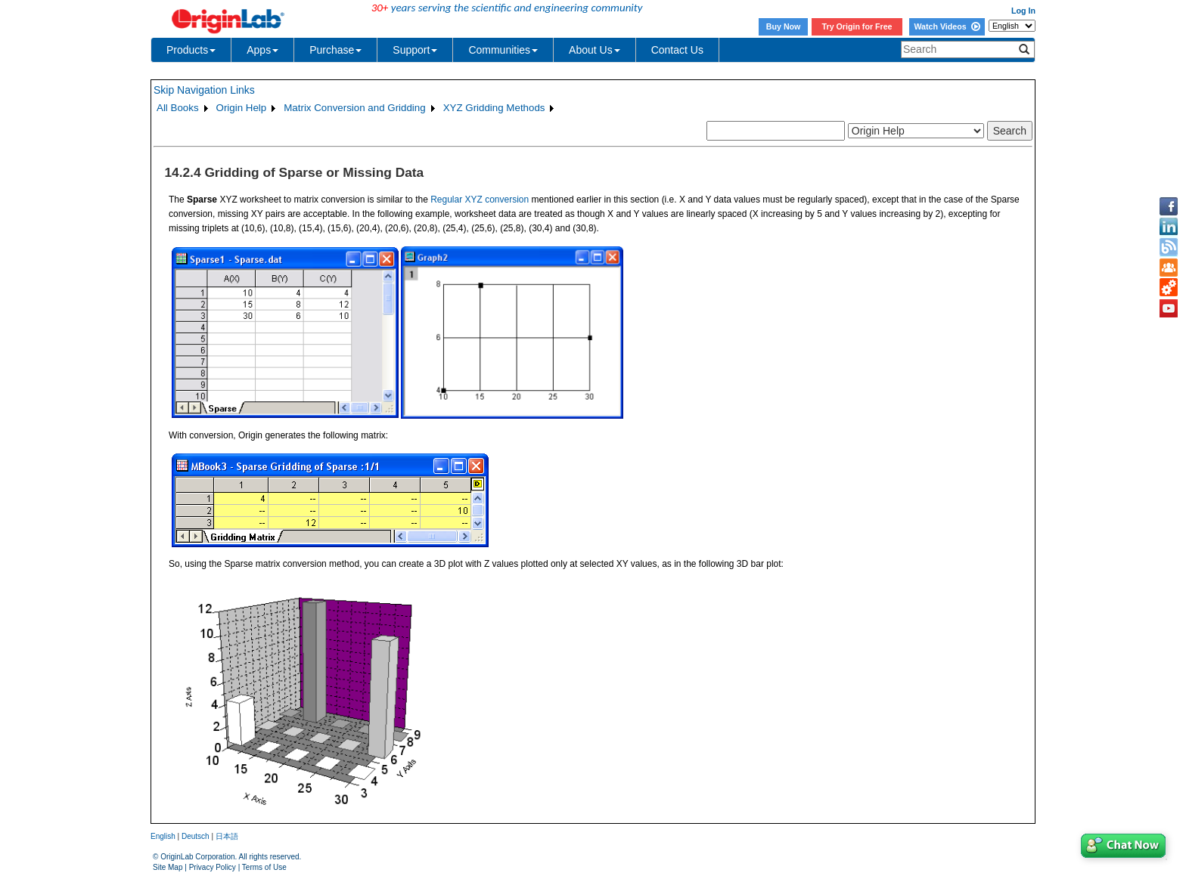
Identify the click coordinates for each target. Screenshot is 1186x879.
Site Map (167, 867)
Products (191, 50)
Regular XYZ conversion (479, 199)
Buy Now (783, 26)
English (163, 836)
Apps (262, 50)
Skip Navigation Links (204, 90)
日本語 (227, 836)
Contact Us (677, 50)
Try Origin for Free (857, 26)
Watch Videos (947, 26)
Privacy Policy (212, 867)
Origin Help (241, 107)
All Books (178, 107)
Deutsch (196, 836)
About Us (594, 50)
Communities (503, 50)
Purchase (335, 50)
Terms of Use (264, 867)
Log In (1023, 10)
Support (415, 50)
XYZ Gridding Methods (494, 107)
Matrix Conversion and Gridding (354, 107)
